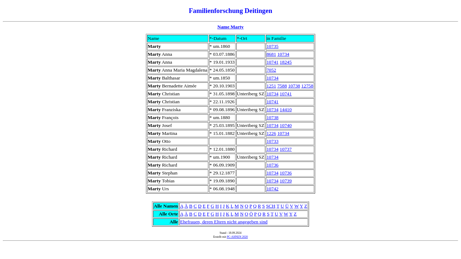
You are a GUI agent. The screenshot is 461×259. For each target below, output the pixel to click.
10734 (283, 54)
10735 (272, 46)
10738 (294, 85)
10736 (272, 165)
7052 (271, 70)
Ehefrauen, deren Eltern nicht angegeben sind (224, 221)
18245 (286, 62)
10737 (286, 149)
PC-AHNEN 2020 (237, 236)
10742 (272, 188)
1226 (271, 133)
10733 (272, 141)
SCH (271, 206)
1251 (271, 85)
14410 (286, 109)
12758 (307, 85)
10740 (286, 125)
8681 (271, 54)
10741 (272, 62)
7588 (282, 85)
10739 (286, 180)
